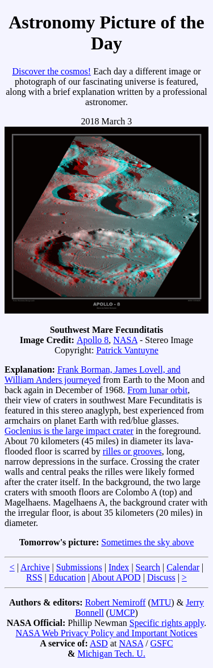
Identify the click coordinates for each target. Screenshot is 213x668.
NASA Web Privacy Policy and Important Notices (106, 633)
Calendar (182, 567)
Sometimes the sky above (147, 542)
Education (67, 577)
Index (118, 567)
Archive (35, 567)
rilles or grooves (132, 451)
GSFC (162, 643)
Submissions (79, 567)
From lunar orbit (157, 390)
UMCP (122, 612)
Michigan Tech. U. (111, 653)
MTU (161, 602)
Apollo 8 (92, 340)
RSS (34, 577)
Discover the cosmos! (51, 71)
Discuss (161, 577)
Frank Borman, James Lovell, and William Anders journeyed (93, 375)
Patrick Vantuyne (127, 350)
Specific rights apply (167, 623)
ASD (99, 643)
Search (148, 567)
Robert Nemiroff (115, 602)
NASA (125, 340)
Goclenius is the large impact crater (69, 431)
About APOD (116, 577)
